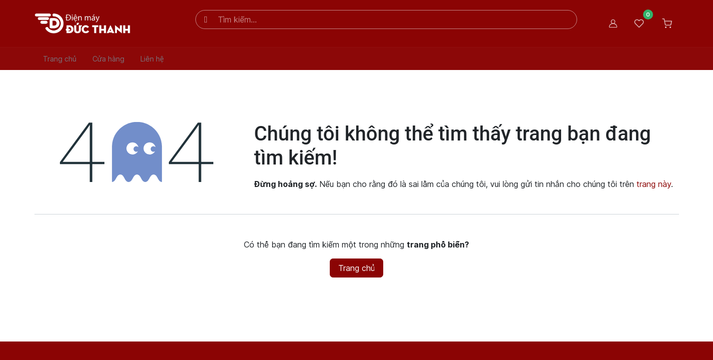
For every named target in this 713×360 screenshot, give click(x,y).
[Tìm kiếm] (206, 19)
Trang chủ (356, 268)
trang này (654, 184)
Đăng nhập (613, 24)
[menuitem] (59, 59)
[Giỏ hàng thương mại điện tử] (667, 24)
